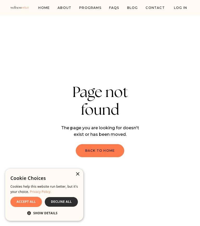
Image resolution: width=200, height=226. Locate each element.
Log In (180, 8)
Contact (155, 8)
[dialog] (44, 195)
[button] (44, 213)
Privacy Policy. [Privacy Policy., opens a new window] (41, 192)
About (64, 8)
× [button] (77, 174)
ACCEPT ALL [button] (26, 201)
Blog (132, 8)
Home (44, 8)
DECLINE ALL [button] (61, 201)
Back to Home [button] (100, 150)
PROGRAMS (90, 8)
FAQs (114, 8)
